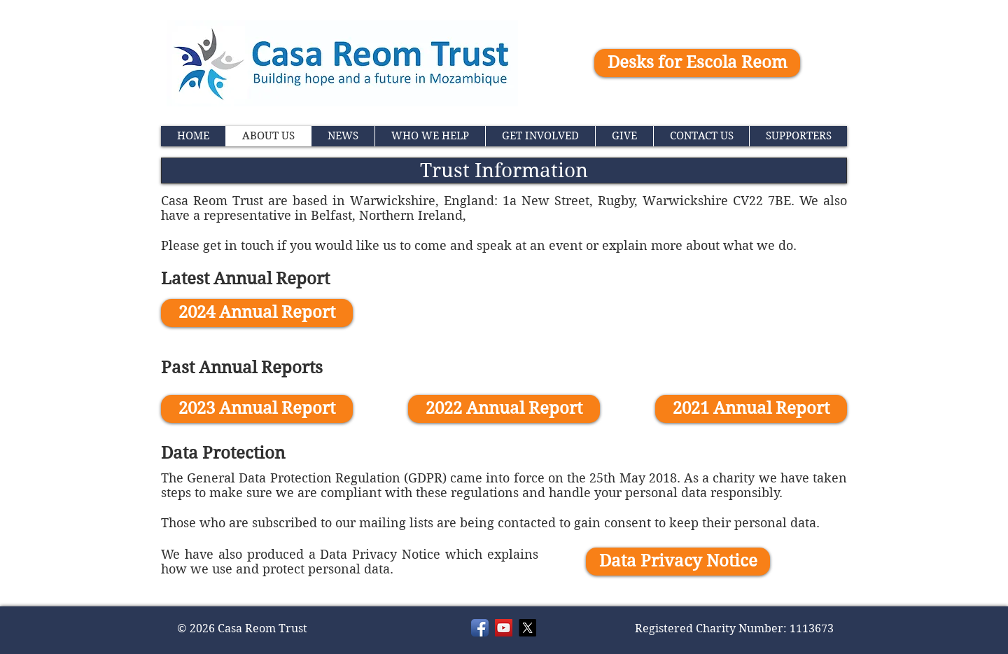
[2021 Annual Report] (751, 409)
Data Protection (223, 453)
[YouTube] (503, 627)
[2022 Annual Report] (504, 409)
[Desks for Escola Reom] (697, 63)
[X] (527, 627)
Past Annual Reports (242, 367)
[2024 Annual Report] (257, 313)
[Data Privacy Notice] (678, 562)
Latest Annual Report (245, 278)
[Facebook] (480, 627)
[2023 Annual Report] (257, 409)
